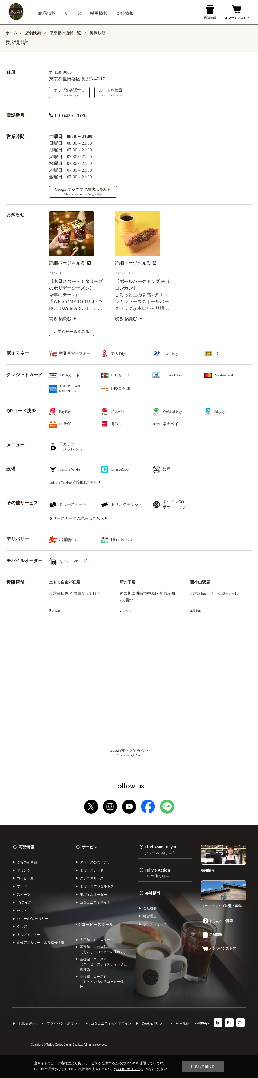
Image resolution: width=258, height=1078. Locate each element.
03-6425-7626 (68, 115)
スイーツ (23, 895)
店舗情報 (213, 935)
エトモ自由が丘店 (64, 582)
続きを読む (62, 318)
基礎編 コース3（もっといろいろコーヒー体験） (102, 982)
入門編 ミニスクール (97, 940)
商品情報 (26, 847)
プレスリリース (155, 924)
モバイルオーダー (93, 895)
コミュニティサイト (95, 902)
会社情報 (153, 893)
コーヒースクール (97, 924)
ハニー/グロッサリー (32, 919)
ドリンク (23, 870)
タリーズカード (92, 870)
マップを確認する (69, 92)
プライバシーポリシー (63, 1023)
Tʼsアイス (24, 902)
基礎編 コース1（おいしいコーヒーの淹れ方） (103, 949)
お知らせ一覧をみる (71, 332)
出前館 (67, 539)
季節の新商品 (27, 862)
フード (22, 886)
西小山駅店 (200, 582)
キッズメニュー (29, 935)
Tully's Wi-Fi (27, 1023)
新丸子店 (127, 582)
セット (22, 911)
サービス (89, 847)
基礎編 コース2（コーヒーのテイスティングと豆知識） (103, 964)
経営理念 (150, 916)
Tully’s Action (157, 873)
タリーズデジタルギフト (98, 886)
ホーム (11, 33)
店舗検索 (33, 33)
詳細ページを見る (70, 262)
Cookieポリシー (153, 1023)
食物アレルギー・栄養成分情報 (40, 943)
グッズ (22, 927)
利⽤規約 (182, 1023)
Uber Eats (122, 539)
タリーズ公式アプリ (95, 862)
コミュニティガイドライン (111, 1023)
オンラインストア (219, 948)
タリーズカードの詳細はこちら (78, 518)
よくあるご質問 (218, 921)
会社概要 (150, 908)
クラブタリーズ (92, 878)
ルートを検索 (110, 92)
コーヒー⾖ (25, 878)
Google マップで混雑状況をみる (83, 191)
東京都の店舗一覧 (66, 33)
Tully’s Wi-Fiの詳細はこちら (75, 482)
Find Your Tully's (160, 850)
